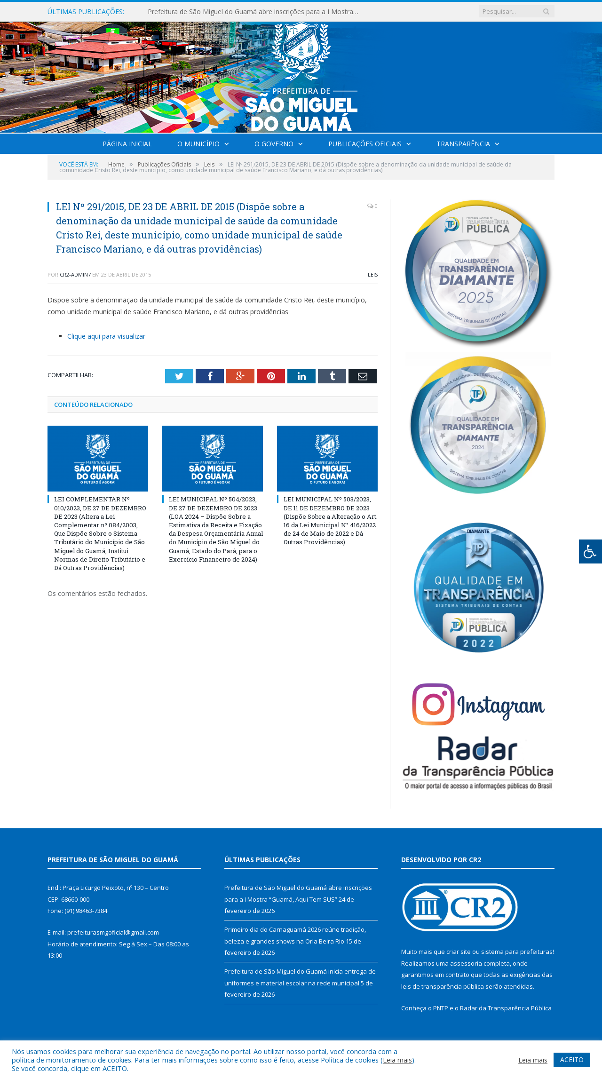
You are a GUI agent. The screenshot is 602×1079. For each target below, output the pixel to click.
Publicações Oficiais (365, 143)
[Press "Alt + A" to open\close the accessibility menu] (590, 551)
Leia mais (397, 1059)
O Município (198, 143)
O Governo (273, 143)
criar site (458, 951)
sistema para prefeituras (517, 951)
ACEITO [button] (572, 1059)
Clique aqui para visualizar (106, 336)
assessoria (466, 963)
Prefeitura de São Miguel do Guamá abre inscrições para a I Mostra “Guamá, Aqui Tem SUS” (256, 12)
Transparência (463, 143)
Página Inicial (127, 143)
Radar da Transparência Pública (506, 1008)
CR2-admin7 (75, 274)
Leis (373, 274)
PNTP (440, 1008)
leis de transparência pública (442, 986)
